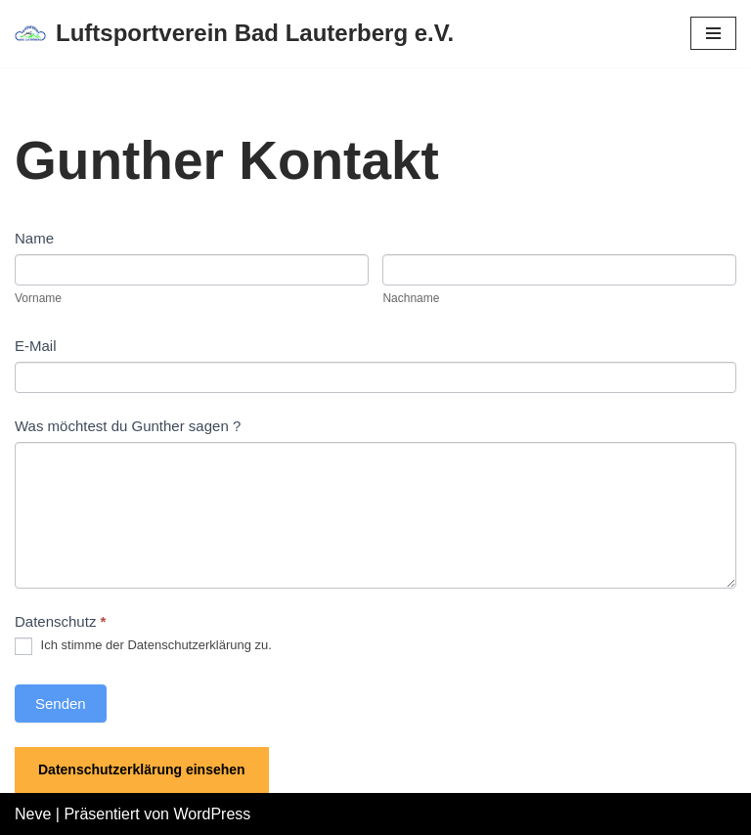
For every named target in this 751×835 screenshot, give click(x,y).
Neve (33, 814)
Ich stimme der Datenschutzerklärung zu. (143, 646)
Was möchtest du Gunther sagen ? (128, 426)
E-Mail (36, 345)
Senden (60, 703)
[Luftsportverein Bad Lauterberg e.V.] (234, 34)
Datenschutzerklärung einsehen (141, 769)
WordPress (211, 814)
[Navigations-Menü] (713, 33)
